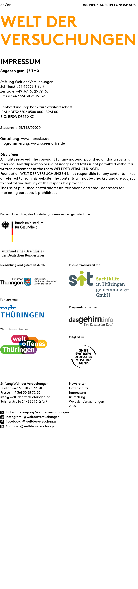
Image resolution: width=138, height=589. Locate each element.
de (2, 4)
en (9, 4)
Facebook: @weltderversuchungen (32, 421)
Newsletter (77, 383)
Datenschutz (78, 388)
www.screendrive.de (48, 143)
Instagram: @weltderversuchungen (32, 416)
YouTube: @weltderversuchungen (31, 426)
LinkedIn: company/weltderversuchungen (37, 412)
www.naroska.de (35, 138)
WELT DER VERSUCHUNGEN (68, 29)
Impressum (77, 392)
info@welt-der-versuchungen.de (25, 397)
